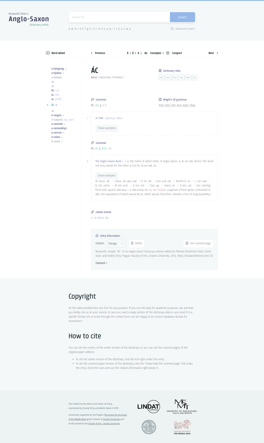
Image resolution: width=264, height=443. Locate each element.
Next (213, 53)
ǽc (107, 218)
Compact (174, 53)
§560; (186, 105)
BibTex (136, 243)
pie (194, 77)
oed (161, 77)
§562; (193, 105)
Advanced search (183, 29)
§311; (174, 105)
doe (181, 77)
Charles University (111, 419)
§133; (162, 105)
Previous (98, 53)
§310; (168, 105)
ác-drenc (99, 218)
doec (188, 77)
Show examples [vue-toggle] (107, 128)
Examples (153, 53)
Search (182, 17)
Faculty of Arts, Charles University (104, 423)
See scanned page (198, 243)
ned (168, 77)
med (175, 77)
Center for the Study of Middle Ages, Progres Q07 (182, 427)
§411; (180, 105)
